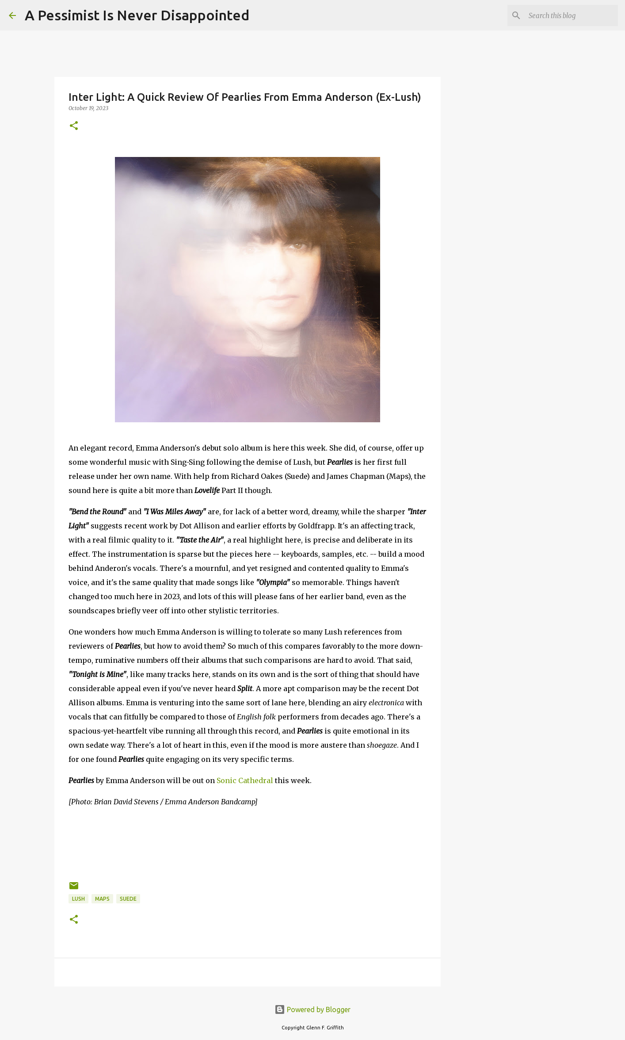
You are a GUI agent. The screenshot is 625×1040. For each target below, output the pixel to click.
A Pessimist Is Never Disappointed (137, 15)
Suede (128, 899)
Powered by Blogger (312, 1009)
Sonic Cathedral (245, 780)
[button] (74, 126)
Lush (78, 899)
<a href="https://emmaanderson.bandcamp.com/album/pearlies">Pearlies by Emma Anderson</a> (248, 842)
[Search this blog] (571, 15)
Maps (102, 899)
